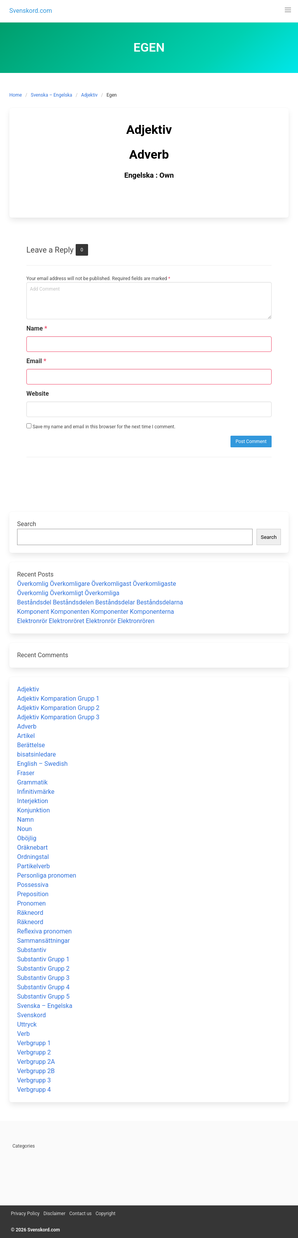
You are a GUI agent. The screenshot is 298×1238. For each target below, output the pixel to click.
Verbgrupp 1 (34, 1043)
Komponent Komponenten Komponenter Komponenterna (95, 611)
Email (36, 361)
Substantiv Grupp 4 (43, 987)
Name (36, 328)
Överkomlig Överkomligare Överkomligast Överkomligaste (96, 583)
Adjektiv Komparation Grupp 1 (58, 698)
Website (37, 393)
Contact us (80, 1213)
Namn (25, 819)
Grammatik (32, 782)
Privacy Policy (25, 1213)
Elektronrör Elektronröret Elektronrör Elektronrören (85, 621)
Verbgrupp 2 (34, 1052)
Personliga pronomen (46, 875)
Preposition (33, 894)
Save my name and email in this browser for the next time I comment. (100, 426)
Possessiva (33, 884)
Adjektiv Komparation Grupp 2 (58, 708)
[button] (288, 10)
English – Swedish (42, 763)
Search (26, 524)
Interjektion (32, 801)
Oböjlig (26, 838)
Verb (23, 1033)
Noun (24, 829)
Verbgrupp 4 (34, 1089)
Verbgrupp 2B (36, 1071)
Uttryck (26, 1024)
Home (15, 95)
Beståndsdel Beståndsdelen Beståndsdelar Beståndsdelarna (100, 602)
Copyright (105, 1213)
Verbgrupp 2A (36, 1061)
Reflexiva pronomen (44, 931)
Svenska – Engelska (51, 95)
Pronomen (31, 903)
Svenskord (31, 1015)
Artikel (26, 735)
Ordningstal (33, 857)
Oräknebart (32, 847)
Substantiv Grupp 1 (43, 959)
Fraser (26, 773)
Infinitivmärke (35, 791)
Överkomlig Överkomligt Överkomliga (68, 593)
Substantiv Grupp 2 (43, 968)
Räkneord (30, 912)
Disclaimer (54, 1213)
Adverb (26, 726)
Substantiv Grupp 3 (43, 978)
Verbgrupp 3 (34, 1080)
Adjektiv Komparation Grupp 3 (58, 717)
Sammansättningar (43, 940)
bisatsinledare (36, 754)
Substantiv (31, 950)
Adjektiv (89, 95)
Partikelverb (33, 866)
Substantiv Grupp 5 (43, 996)
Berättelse (31, 745)
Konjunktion (33, 810)
